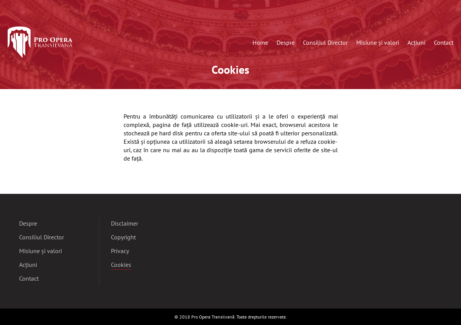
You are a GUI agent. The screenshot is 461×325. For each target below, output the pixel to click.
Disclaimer (124, 223)
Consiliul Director (325, 42)
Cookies (121, 265)
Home (260, 42)
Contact (443, 42)
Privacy (120, 251)
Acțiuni (416, 42)
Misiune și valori (377, 42)
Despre (286, 42)
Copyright (123, 237)
